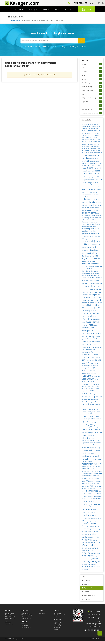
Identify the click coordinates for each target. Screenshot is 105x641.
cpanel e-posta (88, 222)
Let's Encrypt (88, 378)
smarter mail (97, 486)
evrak (88, 300)
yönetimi (86, 566)
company (86, 218)
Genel (92, 75)
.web (87, 160)
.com (94, 135)
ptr (88, 458)
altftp (98, 177)
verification (88, 531)
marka (98, 397)
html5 (98, 333)
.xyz (100, 163)
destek (84, 250)
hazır (84, 327)
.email (87, 137)
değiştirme (87, 244)
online (97, 416)
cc (82, 207)
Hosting (92, 79)
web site (95, 540)
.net (88, 147)
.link (96, 142)
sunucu (85, 501)
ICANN (98, 337)
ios (96, 347)
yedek (99, 561)
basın (83, 197)
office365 (89, 414)
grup (94, 316)
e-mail (85, 280)
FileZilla (90, 305)
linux (96, 379)
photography (85, 440)
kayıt (97, 365)
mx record (90, 407)
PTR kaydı (93, 459)
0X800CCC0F (92, 165)
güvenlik (97, 321)
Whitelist (86, 545)
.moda (93, 144)
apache (84, 182)
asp (97, 185)
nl (87, 412)
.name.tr (84, 147)
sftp (83, 481)
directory (94, 250)
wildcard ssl (89, 550)
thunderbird (94, 518)
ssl (91, 494)
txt (95, 523)
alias (86, 177)
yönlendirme (94, 567)
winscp (95, 556)
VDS (92, 105)
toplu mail (97, 521)
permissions (88, 435)
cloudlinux (87, 212)
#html (87, 165)
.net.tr (91, 147)
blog (97, 202)
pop (98, 447)
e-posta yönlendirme (92, 285)
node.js (90, 412)
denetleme (85, 247)
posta (84, 453)
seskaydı (97, 478)
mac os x (96, 391)
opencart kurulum (92, 419)
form (87, 308)
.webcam (97, 161)
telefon (85, 512)
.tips (88, 155)
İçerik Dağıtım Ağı (90, 339)
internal (95, 344)
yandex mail (85, 562)
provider (84, 459)
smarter (89, 485)
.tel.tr (85, 155)
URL (95, 529)
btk (100, 202)
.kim (91, 142)
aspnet (88, 187)
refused (84, 466)
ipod (89, 357)
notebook (96, 412)
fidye (85, 303)
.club (89, 135)
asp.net (84, 187)
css (95, 236)
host (94, 328)
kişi (93, 367)
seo (94, 476)
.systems (96, 153)
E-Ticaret (92, 71)
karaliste (84, 365)
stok (85, 499)
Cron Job (84, 236)
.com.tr (98, 135)
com (87, 215)
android (98, 179)
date (95, 239)
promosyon (91, 453)
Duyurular (86, 584)
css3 (99, 236)
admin (92, 171)
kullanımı (84, 373)
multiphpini (94, 404)
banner (96, 192)
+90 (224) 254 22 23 (77, 3)
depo (90, 247)
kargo (88, 365)
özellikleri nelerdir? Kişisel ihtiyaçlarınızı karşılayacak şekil (90, 425)
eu (99, 297)
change (96, 210)
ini (85, 344)
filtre (83, 308)
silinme (96, 481)
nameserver (93, 409)
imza (83, 344)
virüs (96, 537)
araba (96, 182)
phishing (86, 438)
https (92, 336)
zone (98, 567)
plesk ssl (89, 445)
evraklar (93, 300)
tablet (83, 507)
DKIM (92, 252)
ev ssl (83, 300)
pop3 (84, 450)
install (89, 344)
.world (95, 163)
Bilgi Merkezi (87, 588)
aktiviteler (91, 174)
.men (85, 144)
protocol (86, 456)
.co (91, 135)
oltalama (94, 414)
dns (83, 256)
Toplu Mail (92, 101)
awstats (97, 187)
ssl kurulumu (91, 496)
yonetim (94, 564)
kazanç (84, 368)
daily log (84, 239)
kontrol (91, 370)
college (84, 215)
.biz (91, 133)
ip (98, 347)
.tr (98, 155)
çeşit (93, 207)
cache (93, 205)
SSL (92, 94)
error (83, 297)
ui (96, 526)
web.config (85, 542)
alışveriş (90, 177)
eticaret (94, 297)
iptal (93, 357)
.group (84, 139)
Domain (92, 64)
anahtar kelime (89, 180)
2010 (98, 165)
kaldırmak (93, 363)
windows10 (87, 555)
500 (85, 168)
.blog (98, 133)
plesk (96, 442)
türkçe (92, 523)
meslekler (95, 400)
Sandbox (84, 473)
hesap (90, 327)
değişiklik (95, 241)
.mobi (89, 144)
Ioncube (90, 347)
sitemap (99, 483)
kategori (93, 365)
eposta (96, 294)
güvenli (89, 321)
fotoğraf (94, 308)
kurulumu (87, 375)
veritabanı (95, 531)
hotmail (91, 330)
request (93, 466)
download (85, 273)
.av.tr (83, 133)
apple (92, 182)
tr (100, 521)
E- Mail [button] (45, 9)
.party (87, 149)
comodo (92, 215)
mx (99, 404)
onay (93, 416)
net (101, 409)
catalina (98, 205)
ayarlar (85, 189)
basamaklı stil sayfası (93, 195)
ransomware (88, 461)
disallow (84, 253)
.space (88, 153)
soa (86, 488)
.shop (99, 151)
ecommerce (95, 289)
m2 (88, 391)
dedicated (86, 241)
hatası (95, 325)
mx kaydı (84, 407)
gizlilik (93, 313)
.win (88, 163)
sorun (89, 488)
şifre (86, 480)
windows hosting (95, 553)
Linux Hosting (92, 83)
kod (87, 371)
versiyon (91, 537)
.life (94, 142)
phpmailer (90, 443)
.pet (90, 149)
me (101, 397)
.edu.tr (84, 137)
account (96, 168)
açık (100, 168)
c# (89, 205)
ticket (99, 518)
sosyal (93, 488)
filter (96, 305)
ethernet (87, 297)
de (98, 239)
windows (86, 553)
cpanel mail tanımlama (88, 234)
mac (92, 390)
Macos (85, 393)
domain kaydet (87, 263)
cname (98, 213)
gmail (98, 313)
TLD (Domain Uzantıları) (92, 98)
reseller (85, 468)
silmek (83, 483)
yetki (90, 564)
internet (84, 347)
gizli (90, 313)
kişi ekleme (98, 368)
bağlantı (98, 189)
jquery (83, 363)
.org (98, 147)
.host (94, 139)
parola (97, 429)
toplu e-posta (90, 521)
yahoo (88, 559)
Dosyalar (85, 592)
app (87, 182)
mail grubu (85, 397)
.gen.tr (91, 137)
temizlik (94, 515)
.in (96, 139)
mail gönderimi (95, 394)
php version (96, 440)
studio (88, 499)
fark (83, 303)
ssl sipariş (98, 496)
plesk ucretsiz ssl (91, 447)
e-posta (91, 280)
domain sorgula (92, 266)
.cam (83, 135)
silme (99, 481)
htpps (83, 337)
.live (99, 142)
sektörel (98, 473)
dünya (93, 273)
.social (83, 153)
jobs (93, 360)
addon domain (86, 171)
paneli (90, 429)
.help (90, 139)
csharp (89, 236)
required (98, 466)
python (99, 459)
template (86, 518)
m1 (86, 391)
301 (83, 168)
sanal (100, 471)
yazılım (92, 561)
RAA (83, 461)
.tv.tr (89, 158)
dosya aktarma (86, 271)
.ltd (83, 144)
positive (91, 450)
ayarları (92, 189)
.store (91, 153)
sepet (97, 476)
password (88, 432)
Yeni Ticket (86, 599)
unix (88, 529)
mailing (91, 396)
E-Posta (92, 68)
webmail (90, 542)
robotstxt (89, 471)
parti (83, 432)
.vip (98, 158)
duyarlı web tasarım (92, 275)
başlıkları (87, 197)
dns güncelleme (89, 256)
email (95, 292)
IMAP (94, 341)
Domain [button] (18, 9)
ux (97, 529)
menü (89, 399)
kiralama (88, 368)
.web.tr (92, 161)
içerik (83, 339)
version (85, 534)
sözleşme (98, 488)
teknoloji (95, 509)
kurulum (93, 373)
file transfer (91, 303)
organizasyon (86, 421)
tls (84, 521)
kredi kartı (99, 371)
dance (89, 239)
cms (94, 212)
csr (92, 236)
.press (98, 149)
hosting (85, 331)
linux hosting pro (86, 386)
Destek (86, 9)
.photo (94, 149)
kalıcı (98, 363)
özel (90, 423)
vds (83, 531)
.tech (100, 153)
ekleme (89, 292)
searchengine (91, 473)
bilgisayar (84, 202)
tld (83, 521)
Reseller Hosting (92, 86)
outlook (92, 421)
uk (98, 526)
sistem (92, 483)
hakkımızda (85, 325)
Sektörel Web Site (92, 90)
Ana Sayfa (15, 20)
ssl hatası (84, 496)
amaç (83, 180)
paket (99, 427)
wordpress (84, 559)
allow (94, 177)
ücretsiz (85, 526)
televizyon (86, 515)
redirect (97, 463)
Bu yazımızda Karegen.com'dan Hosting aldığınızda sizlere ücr (91, 129)
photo (92, 438)
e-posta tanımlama (94, 283)
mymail (96, 407)
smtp (83, 488)
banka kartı (89, 192)
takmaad (88, 507)
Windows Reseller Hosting (92, 113)
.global (96, 137)
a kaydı (90, 167)
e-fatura (99, 278)
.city (86, 135)
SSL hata (97, 493)
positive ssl (98, 450)
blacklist (92, 202)
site (95, 483)
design (95, 247)
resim (91, 469)
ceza (89, 210)
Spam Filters (92, 490)
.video (95, 158)
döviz (96, 271)
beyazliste (90, 199)
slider (83, 486)
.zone (83, 165)
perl (93, 432)
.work (91, 163)
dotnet (93, 271)
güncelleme (87, 319)
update (92, 529)
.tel (82, 155)
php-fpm (84, 443)
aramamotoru (86, 185)
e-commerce (91, 277)
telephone (92, 512)
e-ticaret (86, 289)
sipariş (88, 483)
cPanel (94, 220)
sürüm (92, 501)
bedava (93, 197)
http (88, 336)
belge (84, 199)
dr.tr (89, 273)
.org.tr (83, 149)
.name (98, 144)
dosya (90, 268)
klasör (83, 371)
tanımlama (87, 509)
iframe (85, 341)
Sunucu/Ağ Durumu (89, 595)
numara (84, 414)
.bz (101, 133)
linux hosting (88, 381)
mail (89, 394)
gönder (84, 316)
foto (90, 308)
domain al (85, 261)
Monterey (89, 402)
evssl (98, 300)
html (92, 333)
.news (94, 147)
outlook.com (85, 423)
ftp (99, 308)
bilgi (99, 199)
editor (83, 292)
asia (95, 185)
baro (85, 195)
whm (90, 548)
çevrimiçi (84, 210)
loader (92, 388)
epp (100, 295)
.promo (87, 151)
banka (83, 192)
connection (92, 218)
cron (97, 233)
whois (95, 548)
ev (100, 297)
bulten (85, 205)
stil (82, 499)
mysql (84, 409)
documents (90, 259)
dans (92, 239)
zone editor (85, 569)
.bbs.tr (87, 133)
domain (97, 259)
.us (92, 158)
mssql (94, 402)
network (84, 412)
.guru (87, 139)
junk (88, 362)
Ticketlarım (86, 580)
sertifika (85, 478)
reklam (89, 466)
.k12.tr (87, 142)
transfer (86, 523)
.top (95, 155)
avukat (93, 187)
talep (92, 507)
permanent (98, 432)
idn (96, 339)
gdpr (83, 310)
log (96, 388)
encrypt (91, 295)
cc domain (86, 207)
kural (88, 373)
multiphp (86, 404)
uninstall (84, 529)
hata (91, 324)
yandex (94, 558)
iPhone (97, 352)
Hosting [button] (32, 9)
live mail (88, 388)
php (91, 440)
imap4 (98, 341)
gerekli (87, 310)
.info (99, 139)
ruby (93, 471)
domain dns (93, 261)
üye (100, 529)
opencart (84, 419)
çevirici (97, 207)
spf (89, 493)
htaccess (86, 333)
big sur (96, 199)
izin (83, 359)
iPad (92, 352)
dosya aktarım (97, 269)
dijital (87, 250)
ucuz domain (93, 526)
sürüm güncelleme (91, 504)
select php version (87, 476)
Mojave (84, 402)
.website (84, 163)
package (94, 427)
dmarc (97, 253)
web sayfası (87, 539)
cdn (91, 207)
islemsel (98, 357)
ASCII (91, 185)
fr (97, 308)
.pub (90, 151)
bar (83, 195)
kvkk (99, 376)
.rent (93, 151)
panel (84, 429)
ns (99, 412)
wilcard (84, 550)
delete (98, 244)
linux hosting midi (94, 384)
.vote (83, 161)
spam (84, 491)
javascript (88, 360)
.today (92, 155)
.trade (83, 158)
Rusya (96, 471)
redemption (87, 463)
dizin (88, 253)
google (89, 316)
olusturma (87, 416)
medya (84, 400)
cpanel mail (93, 228)
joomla (97, 359)
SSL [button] (56, 9)
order (99, 419)
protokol (94, 456)
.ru (96, 151)
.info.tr (84, 142)
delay (94, 244)
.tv (87, 158)
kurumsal (94, 376)
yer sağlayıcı (85, 564)
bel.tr (97, 197)
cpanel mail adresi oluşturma (90, 231)
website (97, 542)
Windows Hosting (92, 109)
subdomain (96, 498)
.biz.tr (94, 133)
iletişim (91, 341)
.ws (98, 163)
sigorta (91, 481)
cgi (92, 210)
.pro (83, 151)
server (91, 478)
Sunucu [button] (68, 9)
